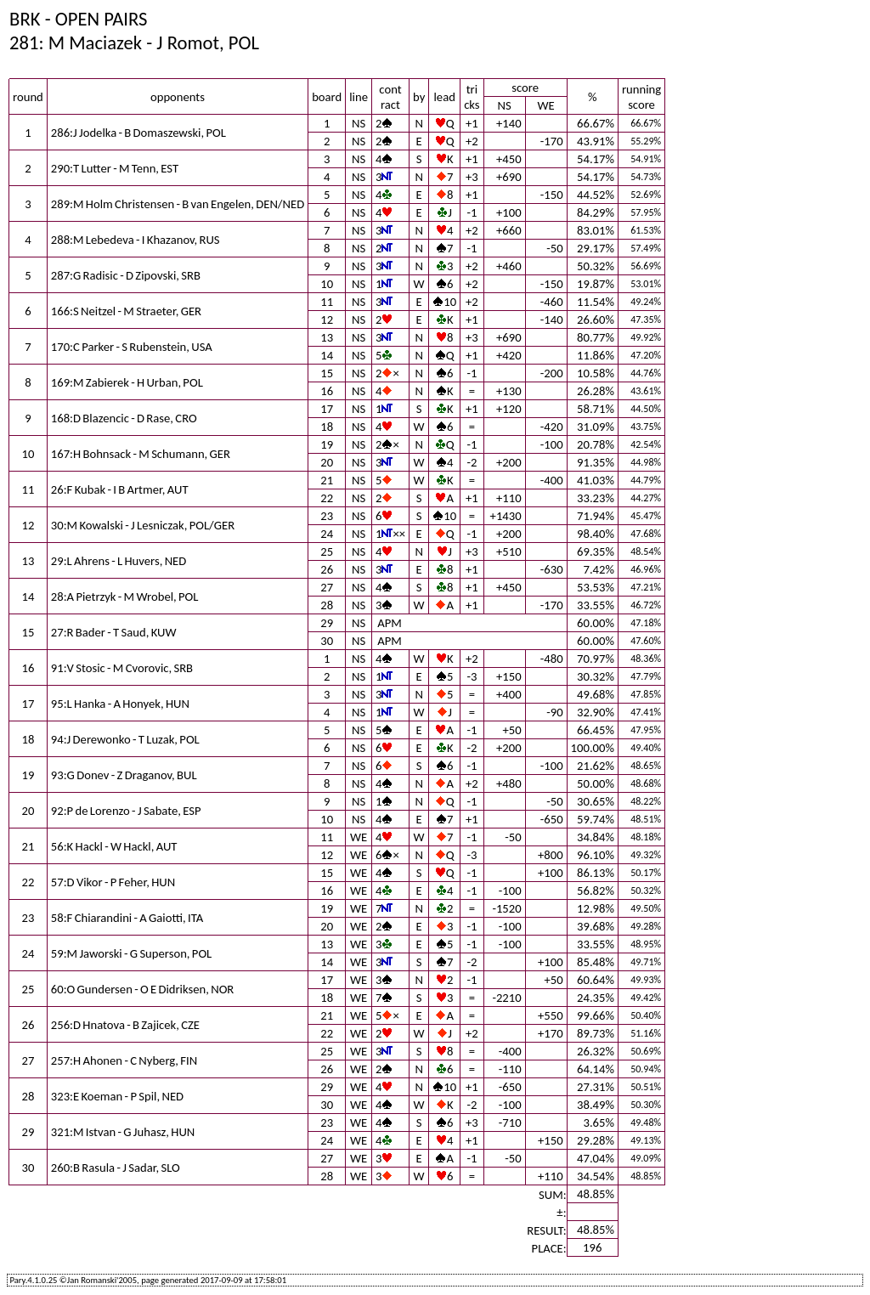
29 (326, 623)
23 (326, 515)
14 (326, 355)
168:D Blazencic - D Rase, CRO (124, 418)
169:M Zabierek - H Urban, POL (127, 382)
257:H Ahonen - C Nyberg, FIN (124, 1060)
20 (326, 462)
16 (326, 391)
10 (326, 283)
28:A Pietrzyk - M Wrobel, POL (125, 596)
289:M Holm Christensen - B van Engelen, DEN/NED (177, 204)
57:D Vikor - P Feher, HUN (113, 882)
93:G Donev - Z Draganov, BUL (124, 775)
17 (326, 408)
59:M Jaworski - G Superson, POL (131, 953)
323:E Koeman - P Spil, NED (117, 1096)
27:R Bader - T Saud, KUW (114, 632)
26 (326, 569)
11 (326, 301)
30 (326, 640)
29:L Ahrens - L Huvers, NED (118, 560)
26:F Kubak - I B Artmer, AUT (120, 489)
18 (326, 426)
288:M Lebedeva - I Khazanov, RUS (135, 239)
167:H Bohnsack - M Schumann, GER (140, 453)
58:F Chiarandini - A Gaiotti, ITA (127, 917)
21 (326, 480)
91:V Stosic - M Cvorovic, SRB (122, 668)
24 (326, 533)
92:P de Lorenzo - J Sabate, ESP (126, 810)
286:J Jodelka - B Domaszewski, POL (138, 132)
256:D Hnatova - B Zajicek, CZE (125, 1024)
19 (326, 444)
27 (326, 587)
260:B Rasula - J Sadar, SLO (115, 1167)
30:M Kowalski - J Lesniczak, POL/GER (142, 525)
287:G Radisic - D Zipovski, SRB (126, 275)
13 (326, 337)
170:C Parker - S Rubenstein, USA (131, 346)
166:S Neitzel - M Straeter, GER (126, 311)
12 (326, 319)
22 (326, 498)
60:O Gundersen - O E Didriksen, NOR (142, 989)
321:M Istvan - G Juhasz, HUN (123, 1131)
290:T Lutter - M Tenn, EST (114, 168)
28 (326, 605)
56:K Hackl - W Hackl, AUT (114, 846)
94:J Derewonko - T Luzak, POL (125, 739)
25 (326, 551)
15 (326, 373)
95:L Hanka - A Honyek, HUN (120, 703)
